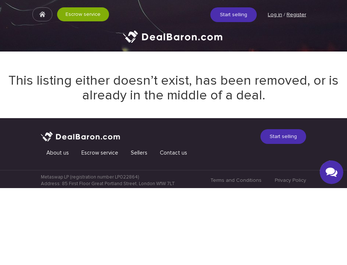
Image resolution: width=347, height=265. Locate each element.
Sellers (139, 229)
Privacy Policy (290, 257)
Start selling (233, 14)
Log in (275, 14)
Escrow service (83, 14)
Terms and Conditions (236, 257)
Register (296, 14)
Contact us (173, 229)
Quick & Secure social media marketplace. (173, 42)
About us (57, 229)
